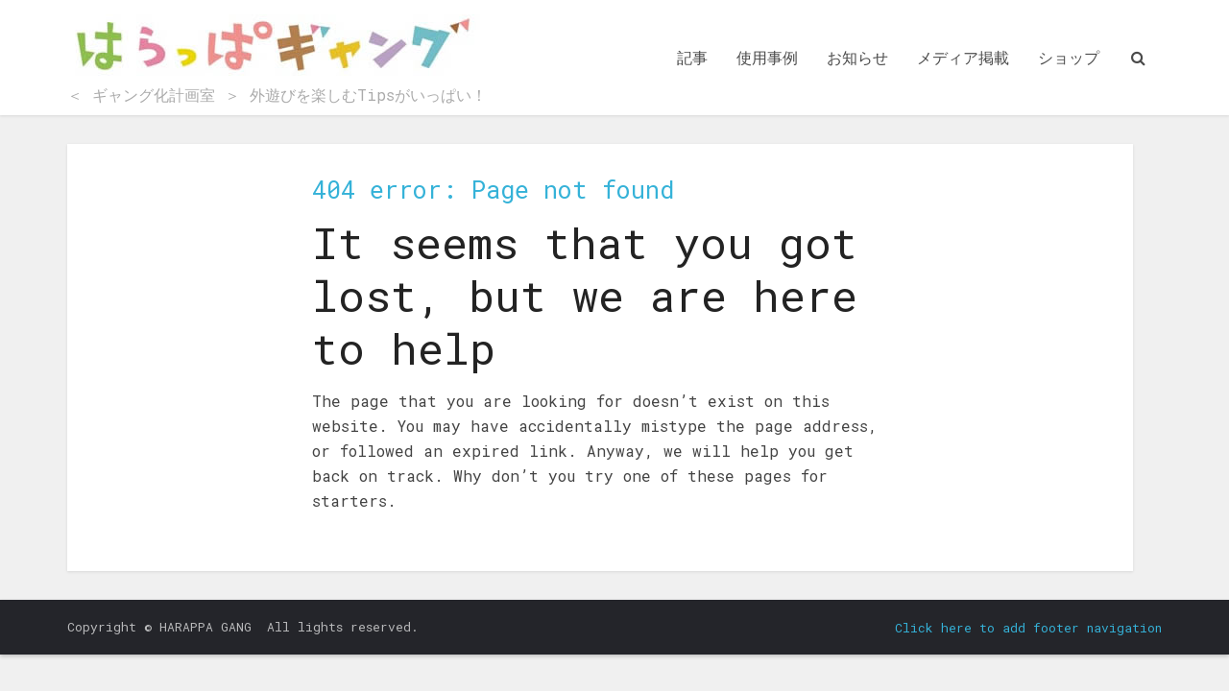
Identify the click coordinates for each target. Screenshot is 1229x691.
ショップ (1068, 57)
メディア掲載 (963, 57)
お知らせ (857, 57)
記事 (692, 57)
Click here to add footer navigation (1028, 627)
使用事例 (767, 57)
